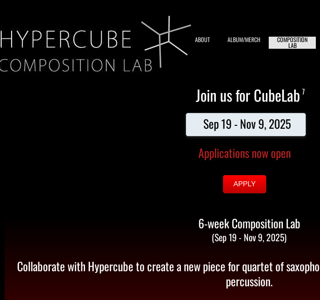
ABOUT (202, 39)
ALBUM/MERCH (244, 39)
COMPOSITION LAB (292, 43)
